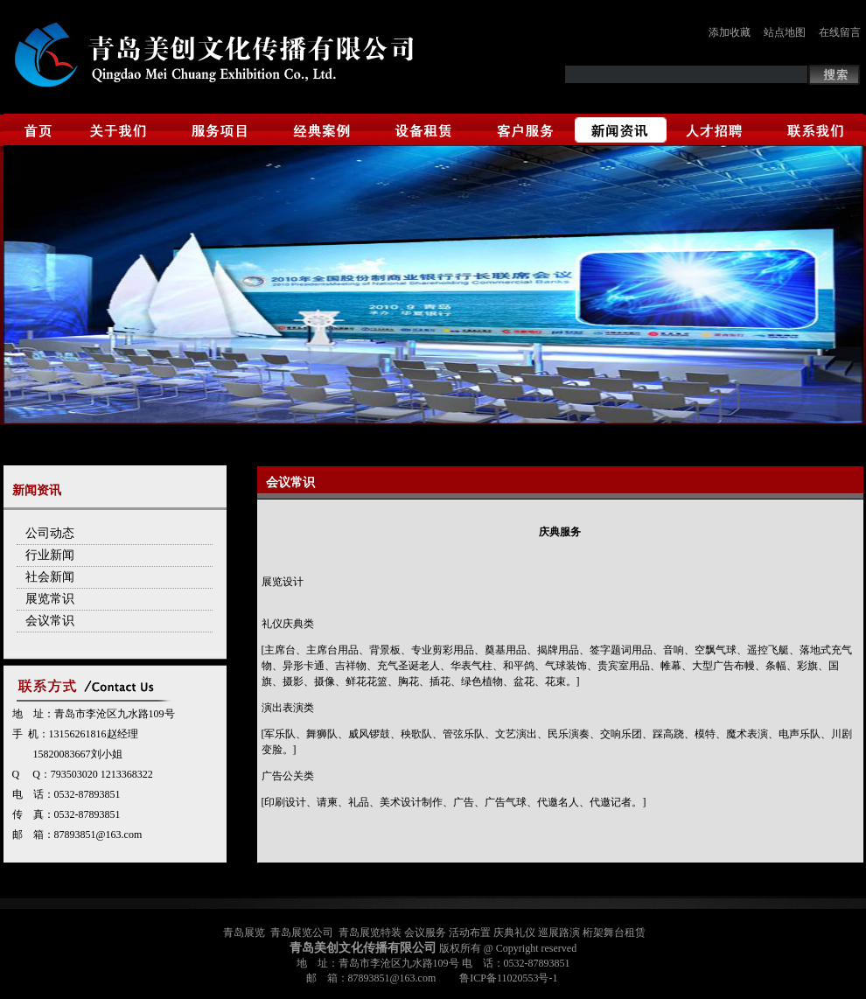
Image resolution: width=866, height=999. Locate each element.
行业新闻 (49, 555)
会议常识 (49, 620)
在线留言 (840, 32)
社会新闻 (49, 576)
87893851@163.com (98, 834)
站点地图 (785, 32)
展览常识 (49, 598)
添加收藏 (730, 32)
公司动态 (49, 533)
